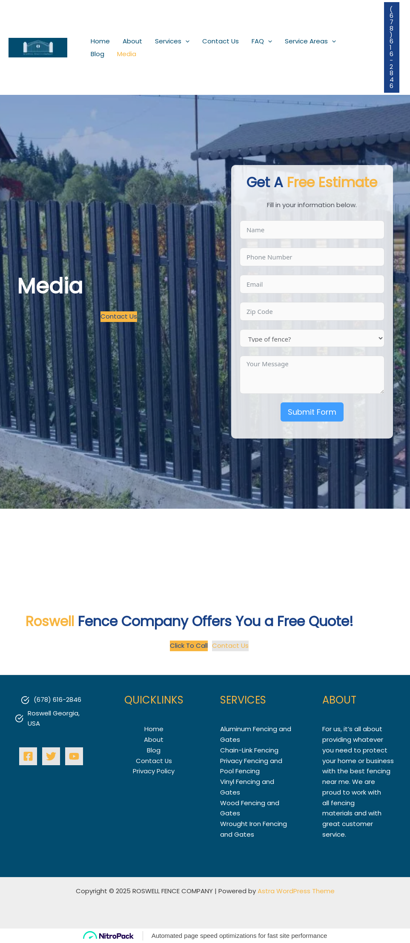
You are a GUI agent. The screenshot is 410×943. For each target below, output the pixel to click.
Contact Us (153, 760)
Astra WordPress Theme (296, 890)
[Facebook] (28, 756)
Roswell (50, 621)
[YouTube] (74, 756)
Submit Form (312, 412)
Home (153, 728)
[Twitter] (51, 756)
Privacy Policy (154, 770)
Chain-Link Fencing (249, 750)
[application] (185, 41)
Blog (154, 750)
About (153, 739)
